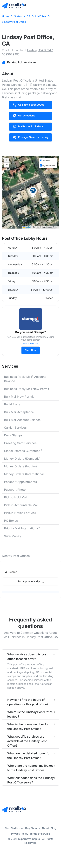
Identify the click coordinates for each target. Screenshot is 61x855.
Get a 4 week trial (31, 343)
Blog (53, 828)
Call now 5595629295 (28, 105)
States (18, 16)
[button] (33, 191)
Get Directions (23, 116)
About (45, 828)
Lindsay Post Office (14, 21)
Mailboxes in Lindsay (27, 127)
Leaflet (27, 227)
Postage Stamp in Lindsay (30, 137)
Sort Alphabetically (30, 581)
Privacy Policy (19, 833)
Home (5, 16)
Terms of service (40, 833)
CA (28, 16)
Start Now (30, 350)
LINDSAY (40, 16)
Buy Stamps (32, 828)
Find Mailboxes (14, 828)
